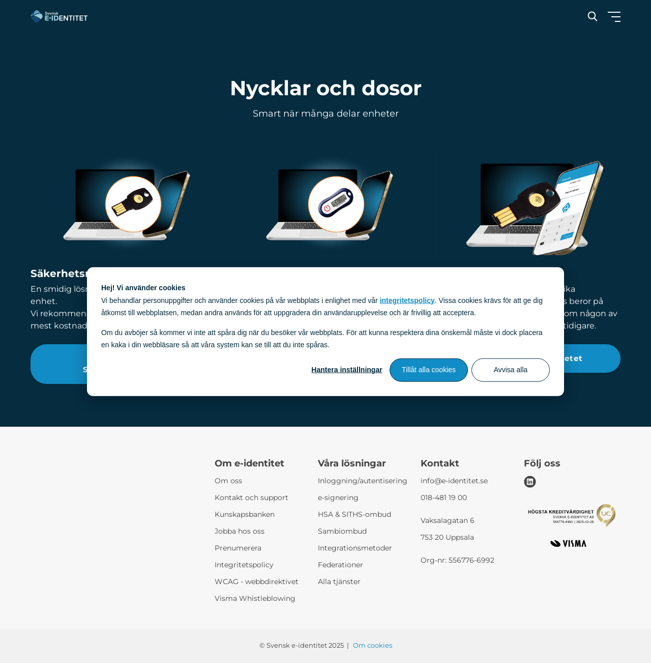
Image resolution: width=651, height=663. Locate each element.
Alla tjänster (339, 581)
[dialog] (325, 331)
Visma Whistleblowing (255, 598)
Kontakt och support (251, 497)
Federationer (340, 564)
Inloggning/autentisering (362, 480)
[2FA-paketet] (528, 203)
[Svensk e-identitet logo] (59, 16)
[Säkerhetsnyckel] (123, 203)
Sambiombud (342, 531)
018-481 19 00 (444, 497)
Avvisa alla (511, 370)
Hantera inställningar (346, 370)
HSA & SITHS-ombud (354, 514)
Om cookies (372, 645)
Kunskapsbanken (245, 514)
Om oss (228, 480)
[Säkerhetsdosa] (325, 203)
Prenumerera (238, 547)
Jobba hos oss (239, 531)
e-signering (338, 497)
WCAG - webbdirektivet (257, 581)
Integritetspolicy (244, 564)
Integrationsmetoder (355, 547)
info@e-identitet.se (454, 480)
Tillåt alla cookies (429, 370)
